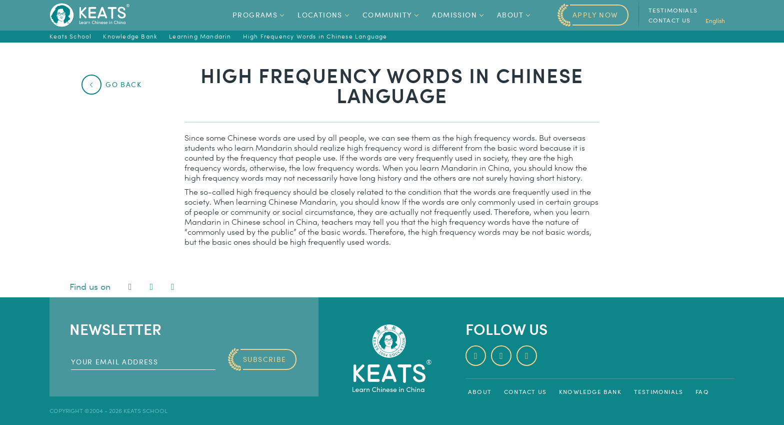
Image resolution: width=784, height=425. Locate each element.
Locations (324, 15)
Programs (259, 15)
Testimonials (673, 10)
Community (391, 15)
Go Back (116, 84)
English (720, 21)
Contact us (669, 20)
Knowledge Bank (590, 391)
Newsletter (116, 328)
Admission (458, 15)
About (514, 15)
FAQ (702, 391)
